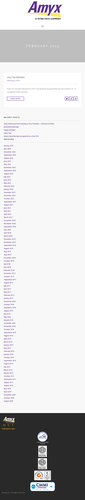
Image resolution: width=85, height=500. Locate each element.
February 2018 (9, 270)
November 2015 (10, 326)
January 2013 (8, 354)
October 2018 (9, 261)
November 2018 (10, 258)
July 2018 (7, 264)
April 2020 (7, 233)
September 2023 (10, 155)
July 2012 (7, 367)
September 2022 (10, 170)
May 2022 (7, 183)
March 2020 (8, 236)
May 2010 (7, 388)
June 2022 (7, 180)
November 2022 (10, 167)
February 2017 (9, 295)
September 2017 (10, 279)
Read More (15, 99)
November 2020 (10, 223)
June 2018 (7, 267)
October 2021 (9, 199)
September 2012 (10, 360)
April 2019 (7, 255)
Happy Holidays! (9, 130)
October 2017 (9, 276)
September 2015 (10, 332)
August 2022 (8, 174)
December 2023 (10, 152)
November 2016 (10, 301)
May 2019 (7, 251)
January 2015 (8, 345)
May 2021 (7, 211)
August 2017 (8, 283)
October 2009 (9, 398)
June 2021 (7, 208)
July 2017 (7, 286)
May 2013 (7, 348)
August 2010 (8, 385)
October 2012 (9, 357)
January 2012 (8, 373)
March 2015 (8, 342)
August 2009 (8, 401)
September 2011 (10, 379)
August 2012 (8, 364)
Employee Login (8, 428)
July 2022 (7, 177)
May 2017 (7, 292)
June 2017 (7, 289)
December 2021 (10, 192)
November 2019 (10, 242)
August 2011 (8, 382)
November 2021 (10, 195)
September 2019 (10, 245)
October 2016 (9, 304)
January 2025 (8, 146)
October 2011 (9, 376)
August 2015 (8, 336)
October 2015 (9, 329)
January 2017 (8, 298)
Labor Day (7, 133)
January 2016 (8, 320)
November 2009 (10, 395)
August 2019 (8, 248)
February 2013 (9, 351)
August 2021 (8, 205)
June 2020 (7, 230)
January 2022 (8, 189)
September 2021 (10, 202)
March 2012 (8, 370)
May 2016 (7, 317)
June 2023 (7, 161)
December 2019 (10, 239)
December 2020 (10, 220)
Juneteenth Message (11, 127)
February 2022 (9, 186)
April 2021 (7, 214)
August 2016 (8, 311)
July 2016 (7, 314)
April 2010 (7, 392)
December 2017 (10, 273)
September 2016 (10, 308)
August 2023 (8, 158)
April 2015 (7, 339)
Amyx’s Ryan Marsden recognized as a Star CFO (21, 136)
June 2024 (7, 149)
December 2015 (10, 323)
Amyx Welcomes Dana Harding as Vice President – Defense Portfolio (29, 124)
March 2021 (8, 217)
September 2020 (10, 227)
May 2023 (7, 164)
